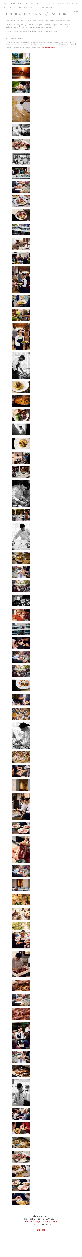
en (77, 11)
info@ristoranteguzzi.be (49, 48)
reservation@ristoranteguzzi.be (42, 1221)
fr (79, 11)
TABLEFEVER (46, 1236)
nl (74, 11)
